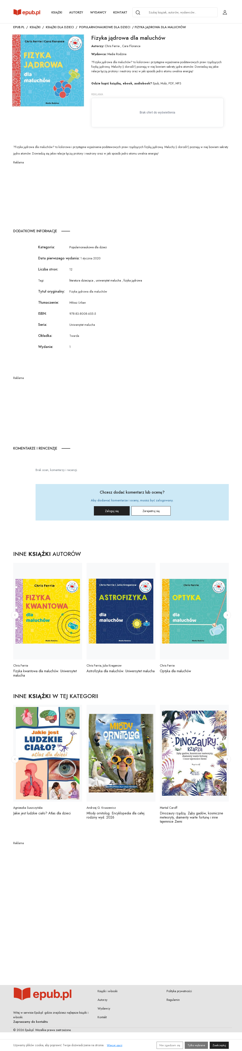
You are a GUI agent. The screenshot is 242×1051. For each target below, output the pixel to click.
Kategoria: (46, 247)
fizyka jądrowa (133, 280)
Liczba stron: (48, 269)
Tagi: (41, 280)
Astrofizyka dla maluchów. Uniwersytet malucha (121, 671)
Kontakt (120, 12)
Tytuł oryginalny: (51, 291)
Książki (56, 12)
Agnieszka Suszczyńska (28, 808)
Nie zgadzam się (169, 1045)
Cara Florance (131, 46)
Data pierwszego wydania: (59, 258)
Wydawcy (98, 12)
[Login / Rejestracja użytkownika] (225, 12)
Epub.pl (19, 27)
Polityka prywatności (179, 991)
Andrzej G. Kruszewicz (101, 808)
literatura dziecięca (81, 280)
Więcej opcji (114, 1045)
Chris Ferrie (112, 46)
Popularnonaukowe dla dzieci (104, 27)
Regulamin (173, 1000)
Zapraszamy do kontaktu (30, 1022)
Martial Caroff (168, 808)
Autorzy (76, 12)
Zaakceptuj (219, 1045)
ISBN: (42, 313)
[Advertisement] (124, 195)
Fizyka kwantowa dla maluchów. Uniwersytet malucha (45, 673)
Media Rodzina (116, 54)
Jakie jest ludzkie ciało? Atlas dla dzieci (42, 813)
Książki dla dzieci (60, 27)
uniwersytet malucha (108, 280)
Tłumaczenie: (48, 302)
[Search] (138, 12)
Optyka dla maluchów (175, 671)
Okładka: (45, 336)
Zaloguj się (112, 511)
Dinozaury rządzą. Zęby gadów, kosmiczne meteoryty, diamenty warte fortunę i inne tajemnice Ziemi (191, 817)
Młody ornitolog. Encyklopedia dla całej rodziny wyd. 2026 (115, 815)
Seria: (42, 325)
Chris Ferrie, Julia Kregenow (104, 665)
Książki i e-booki (108, 991)
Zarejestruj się (151, 511)
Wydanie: (45, 347)
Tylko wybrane (196, 1045)
